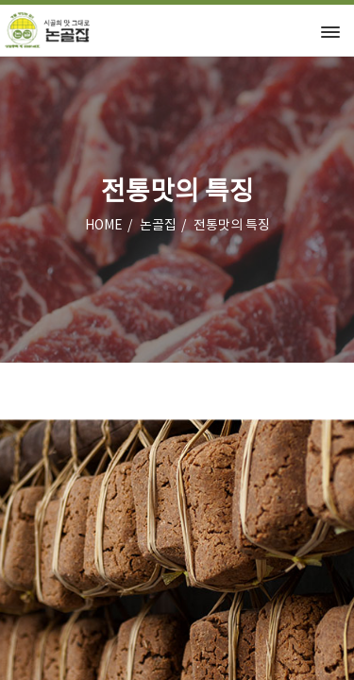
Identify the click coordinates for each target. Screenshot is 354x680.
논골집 (158, 225)
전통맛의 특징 (232, 225)
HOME (104, 225)
